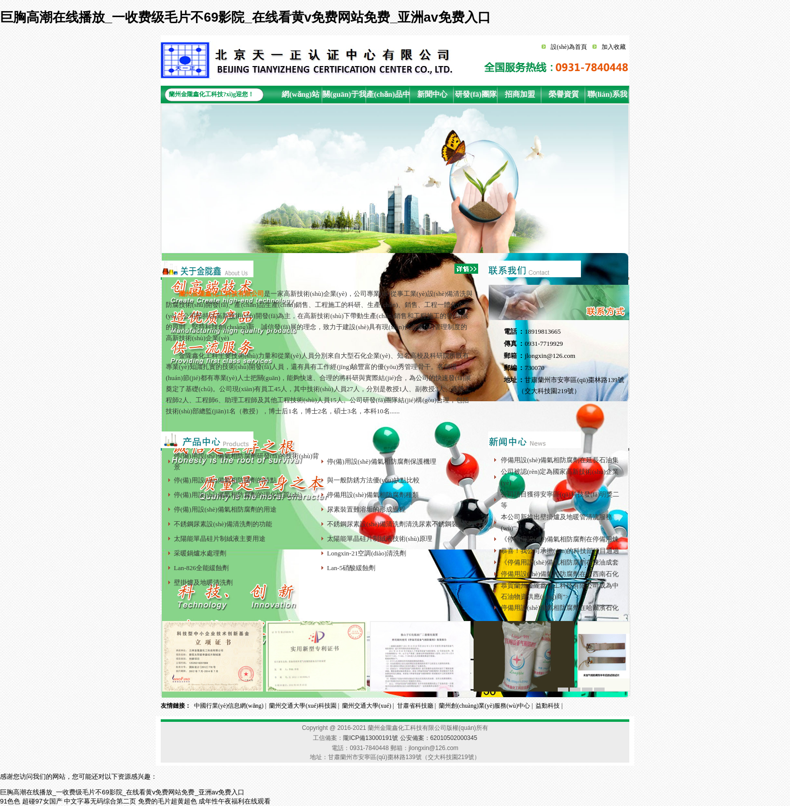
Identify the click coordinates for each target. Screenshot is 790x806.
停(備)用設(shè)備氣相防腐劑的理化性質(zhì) (238, 495)
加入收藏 (614, 46)
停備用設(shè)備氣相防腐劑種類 (373, 495)
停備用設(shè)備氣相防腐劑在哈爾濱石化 (560, 607)
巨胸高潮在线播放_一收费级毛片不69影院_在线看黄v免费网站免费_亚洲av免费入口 (245, 17)
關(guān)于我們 (344, 96)
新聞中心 (432, 94)
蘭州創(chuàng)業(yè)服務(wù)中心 (484, 705)
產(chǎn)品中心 (388, 96)
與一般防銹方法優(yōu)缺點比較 (373, 480)
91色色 (10, 801)
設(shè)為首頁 (569, 46)
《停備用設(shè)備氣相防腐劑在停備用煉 (560, 539)
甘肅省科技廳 (415, 705)
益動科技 (548, 705)
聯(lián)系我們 (607, 96)
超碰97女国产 (42, 801)
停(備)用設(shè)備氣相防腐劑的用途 (225, 509)
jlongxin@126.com (549, 355)
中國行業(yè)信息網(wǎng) (229, 705)
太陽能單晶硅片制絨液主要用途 (220, 538)
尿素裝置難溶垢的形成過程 (366, 509)
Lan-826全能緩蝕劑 (201, 568)
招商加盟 (520, 94)
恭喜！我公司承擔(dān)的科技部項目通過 (560, 550)
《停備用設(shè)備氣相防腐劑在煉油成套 (560, 562)
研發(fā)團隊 (476, 94)
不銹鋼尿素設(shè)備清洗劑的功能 (223, 524)
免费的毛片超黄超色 (167, 801)
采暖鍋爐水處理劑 (200, 553)
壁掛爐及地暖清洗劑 (203, 582)
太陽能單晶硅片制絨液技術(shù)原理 (379, 538)
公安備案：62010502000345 (438, 737)
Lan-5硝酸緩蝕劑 (351, 568)
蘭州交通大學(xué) (366, 705)
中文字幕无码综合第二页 (100, 801)
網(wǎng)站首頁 (300, 96)
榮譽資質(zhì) (564, 96)
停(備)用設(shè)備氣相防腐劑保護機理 (381, 461)
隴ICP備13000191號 (370, 737)
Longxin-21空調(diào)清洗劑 (366, 553)
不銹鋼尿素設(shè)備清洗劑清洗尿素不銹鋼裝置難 (399, 524)
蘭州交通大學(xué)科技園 (302, 705)
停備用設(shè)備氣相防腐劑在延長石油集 (560, 460)
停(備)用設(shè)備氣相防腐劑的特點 (225, 480)
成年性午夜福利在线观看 (235, 801)
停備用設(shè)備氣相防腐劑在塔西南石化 (560, 574)
